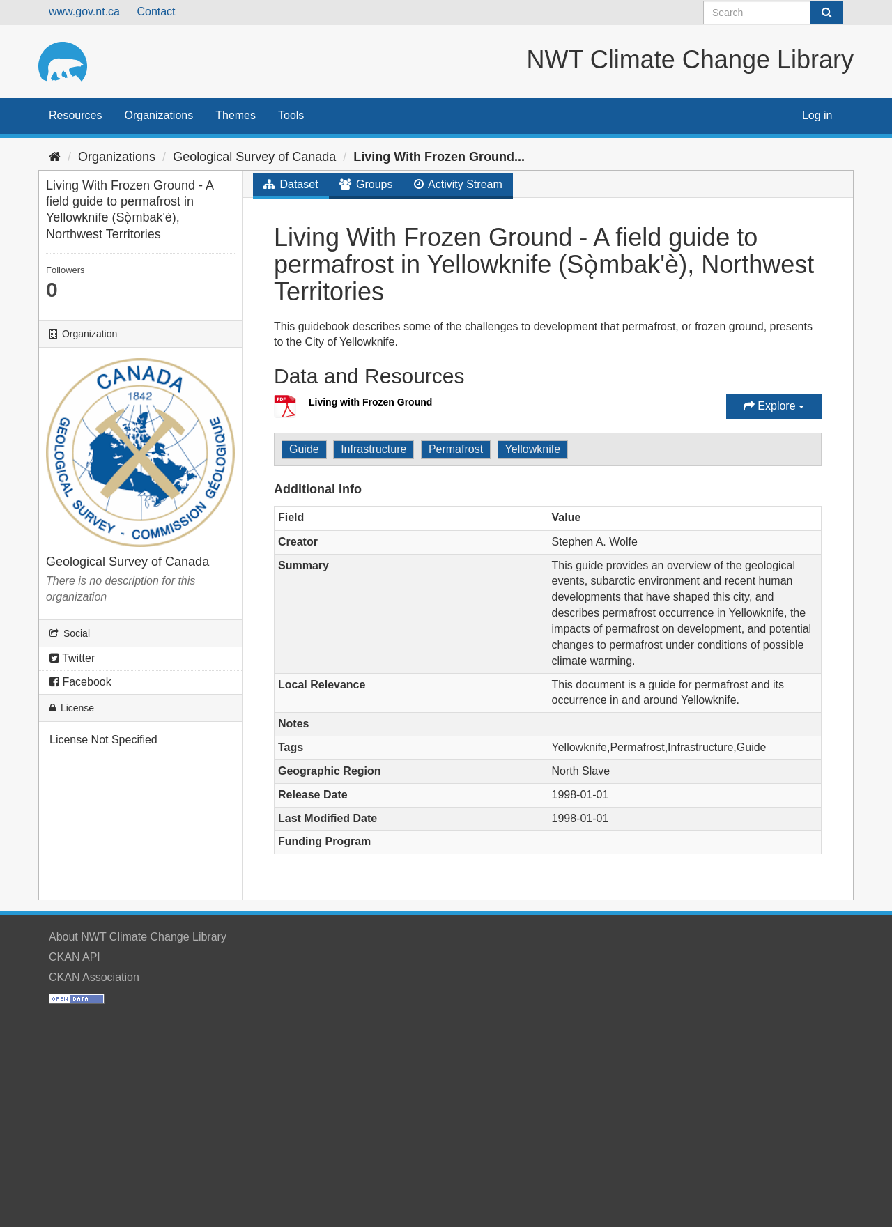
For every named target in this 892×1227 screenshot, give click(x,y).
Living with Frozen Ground (370, 402)
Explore (774, 406)
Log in (817, 115)
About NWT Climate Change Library (137, 937)
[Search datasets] (773, 12)
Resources (75, 115)
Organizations (158, 115)
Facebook (80, 682)
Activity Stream (458, 184)
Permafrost (456, 449)
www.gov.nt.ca (84, 11)
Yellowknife (532, 449)
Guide (304, 449)
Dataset (290, 184)
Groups (366, 184)
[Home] (55, 157)
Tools (291, 115)
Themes (235, 115)
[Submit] (826, 12)
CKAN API (74, 957)
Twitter (72, 658)
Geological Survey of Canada (254, 157)
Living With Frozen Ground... (439, 157)
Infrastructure (373, 449)
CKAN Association (94, 977)
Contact (156, 11)
